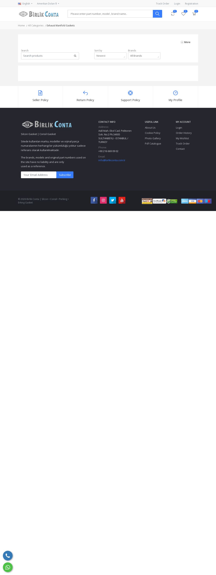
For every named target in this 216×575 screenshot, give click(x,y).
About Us (150, 127)
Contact (180, 148)
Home (21, 25)
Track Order (162, 3)
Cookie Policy (152, 133)
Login (177, 3)
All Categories (35, 25)
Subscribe (65, 175)
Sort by (98, 50)
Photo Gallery (153, 138)
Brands (132, 50)
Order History (184, 133)
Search (24, 50)
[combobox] (110, 55)
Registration (191, 3)
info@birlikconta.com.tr (111, 160)
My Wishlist (182, 138)
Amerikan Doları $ (47, 3)
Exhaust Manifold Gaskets (61, 25)
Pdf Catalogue (153, 143)
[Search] (110, 14)
